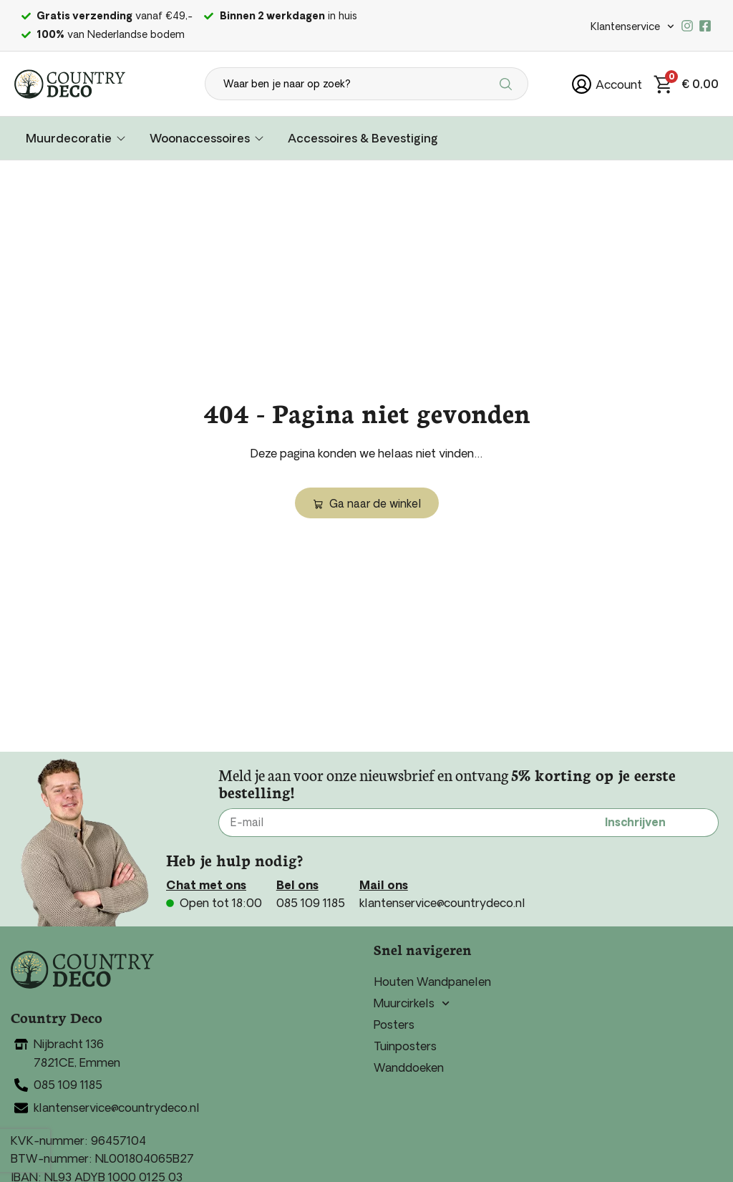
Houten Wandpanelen (432, 981)
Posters (394, 1024)
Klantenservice (632, 26)
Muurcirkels (412, 1003)
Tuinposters (405, 1046)
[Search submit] (507, 83)
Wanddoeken (409, 1067)
